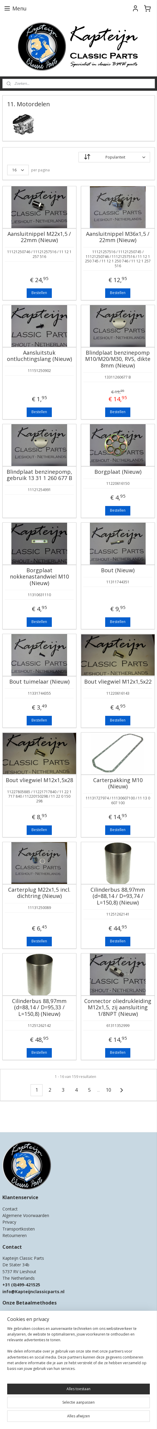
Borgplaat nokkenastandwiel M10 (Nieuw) (39, 577)
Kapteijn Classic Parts (25, 1119)
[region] (78, 1351)
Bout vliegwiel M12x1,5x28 (39, 780)
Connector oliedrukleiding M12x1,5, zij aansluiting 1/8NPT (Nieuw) (117, 1007)
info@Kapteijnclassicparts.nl (33, 1291)
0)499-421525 (26, 1285)
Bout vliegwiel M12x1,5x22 (118, 682)
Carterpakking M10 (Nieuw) (118, 783)
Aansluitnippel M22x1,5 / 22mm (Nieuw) (39, 237)
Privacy (9, 1222)
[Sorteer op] (114, 157)
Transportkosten (18, 1229)
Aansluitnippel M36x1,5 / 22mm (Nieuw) (118, 237)
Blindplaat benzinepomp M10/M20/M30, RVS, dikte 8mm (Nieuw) (117, 359)
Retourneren (14, 1235)
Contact (10, 1209)
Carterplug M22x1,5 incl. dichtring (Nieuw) (39, 893)
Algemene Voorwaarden (25, 1215)
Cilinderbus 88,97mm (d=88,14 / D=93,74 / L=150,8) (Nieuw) (117, 896)
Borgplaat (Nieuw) (117, 472)
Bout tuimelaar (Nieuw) (39, 682)
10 (108, 1090)
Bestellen (39, 292)
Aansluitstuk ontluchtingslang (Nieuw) (39, 356)
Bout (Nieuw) (118, 570)
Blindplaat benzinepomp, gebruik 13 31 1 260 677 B (39, 475)
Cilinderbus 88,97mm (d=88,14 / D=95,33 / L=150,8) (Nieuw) (39, 1007)
